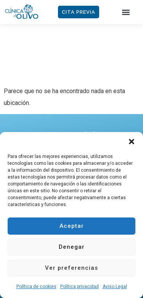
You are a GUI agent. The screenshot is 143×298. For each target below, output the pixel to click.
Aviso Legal (115, 286)
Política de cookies (36, 286)
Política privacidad (79, 286)
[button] (131, 141)
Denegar (72, 246)
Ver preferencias (71, 267)
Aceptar (71, 225)
